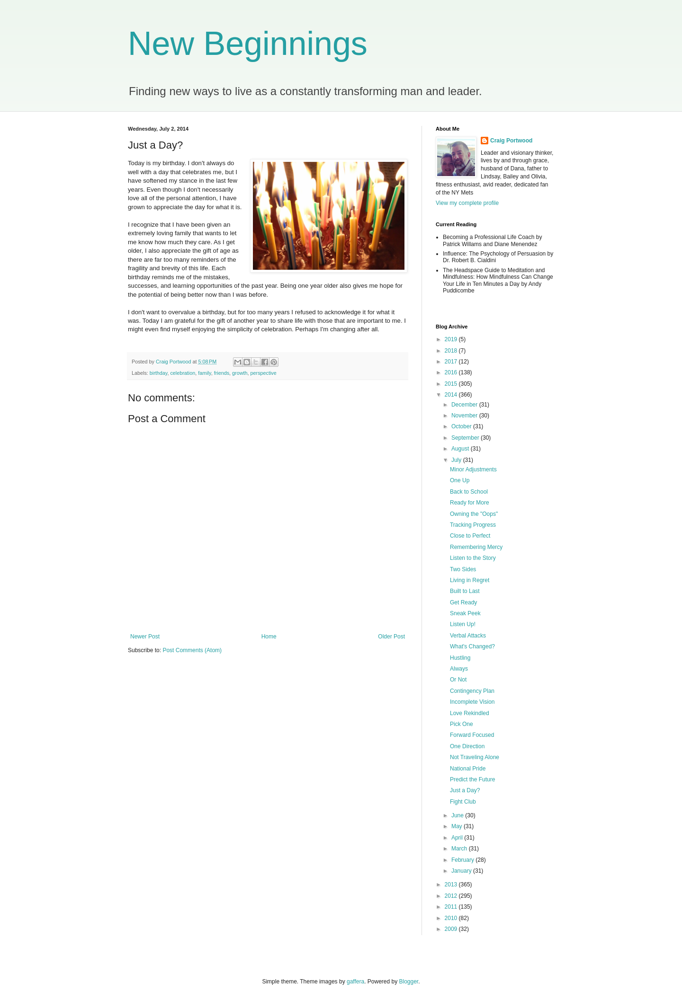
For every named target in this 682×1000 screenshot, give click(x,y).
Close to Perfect (470, 535)
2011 (452, 906)
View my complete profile (467, 203)
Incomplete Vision (472, 702)
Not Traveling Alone (474, 757)
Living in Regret (469, 580)
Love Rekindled (469, 713)
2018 (452, 350)
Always (459, 668)
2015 (452, 384)
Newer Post (145, 636)
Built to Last (465, 591)
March (460, 848)
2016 (452, 372)
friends (221, 373)
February (463, 860)
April (457, 837)
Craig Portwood (511, 140)
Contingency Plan (472, 691)
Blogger (409, 981)
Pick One (461, 724)
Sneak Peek (465, 613)
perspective (264, 373)
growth (239, 373)
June (458, 815)
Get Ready (463, 602)
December (465, 404)
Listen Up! (463, 624)
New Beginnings (248, 43)
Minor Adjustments (473, 469)
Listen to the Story (473, 558)
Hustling (460, 658)
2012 (452, 896)
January (462, 870)
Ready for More (469, 502)
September (466, 437)
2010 (452, 918)
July (457, 460)
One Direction (467, 746)
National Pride (467, 768)
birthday (159, 373)
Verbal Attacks (468, 635)
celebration (182, 373)
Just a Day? (465, 790)
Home (269, 636)
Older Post (391, 636)
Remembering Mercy (476, 547)
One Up (459, 480)
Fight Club (463, 801)
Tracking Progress (473, 525)
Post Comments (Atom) (192, 650)
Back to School (469, 491)
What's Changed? (472, 646)
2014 (452, 394)
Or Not (458, 679)
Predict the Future (472, 779)
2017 (452, 361)
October (462, 426)
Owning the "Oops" (474, 514)
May (457, 826)
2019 (452, 339)
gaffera (355, 981)
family (204, 373)
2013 (452, 884)
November (465, 415)
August (461, 448)
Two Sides (463, 569)
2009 (452, 929)
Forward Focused (472, 735)
